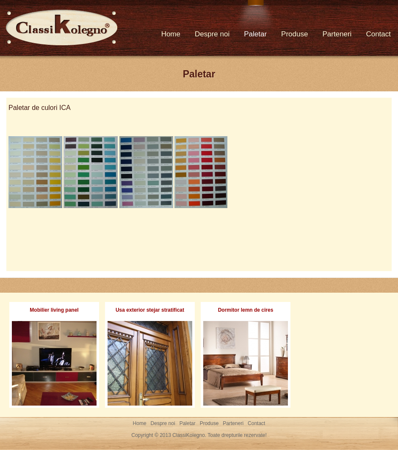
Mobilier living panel (54, 310)
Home (170, 34)
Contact (378, 34)
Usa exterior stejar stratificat (150, 310)
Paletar (255, 34)
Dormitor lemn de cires (246, 310)
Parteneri (336, 34)
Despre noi (212, 34)
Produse (294, 34)
